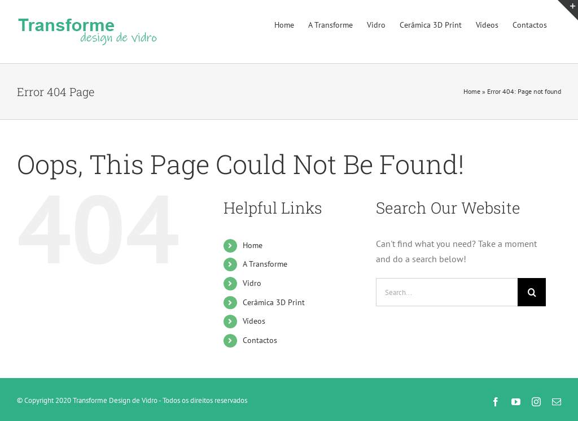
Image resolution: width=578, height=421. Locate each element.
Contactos (260, 340)
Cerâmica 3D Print (274, 302)
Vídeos (254, 321)
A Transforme (265, 264)
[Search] (532, 292)
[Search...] (447, 292)
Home (471, 91)
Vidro (252, 283)
